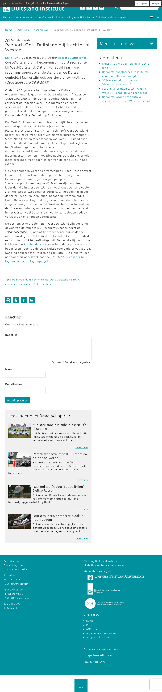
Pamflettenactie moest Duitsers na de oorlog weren (60, 456)
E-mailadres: (14, 384)
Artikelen (23, 29)
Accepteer (142, 3)
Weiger (155, 3)
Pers (89, 625)
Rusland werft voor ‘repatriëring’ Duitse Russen (58, 488)
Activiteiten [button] (85, 17)
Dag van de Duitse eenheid (35, 284)
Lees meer (82, 447)
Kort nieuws (41, 29)
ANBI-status (93, 629)
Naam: (9, 369)
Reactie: (11, 335)
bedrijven (18, 279)
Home (9, 29)
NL (154, 17)
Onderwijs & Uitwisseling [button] (59, 17)
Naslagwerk (121, 17)
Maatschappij (54, 415)
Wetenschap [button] (32, 17)
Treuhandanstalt (35, 244)
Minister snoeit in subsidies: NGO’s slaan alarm (59, 426)
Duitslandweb (104, 17)
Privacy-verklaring (95, 661)
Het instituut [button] (12, 17)
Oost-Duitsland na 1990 (64, 279)
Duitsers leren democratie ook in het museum (58, 517)
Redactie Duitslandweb (72, 57)
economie (11, 284)
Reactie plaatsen (17, 400)
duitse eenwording (36, 279)
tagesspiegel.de (41, 261)
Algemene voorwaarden (101, 633)
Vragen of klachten (98, 637)
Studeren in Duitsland (18, 24)
